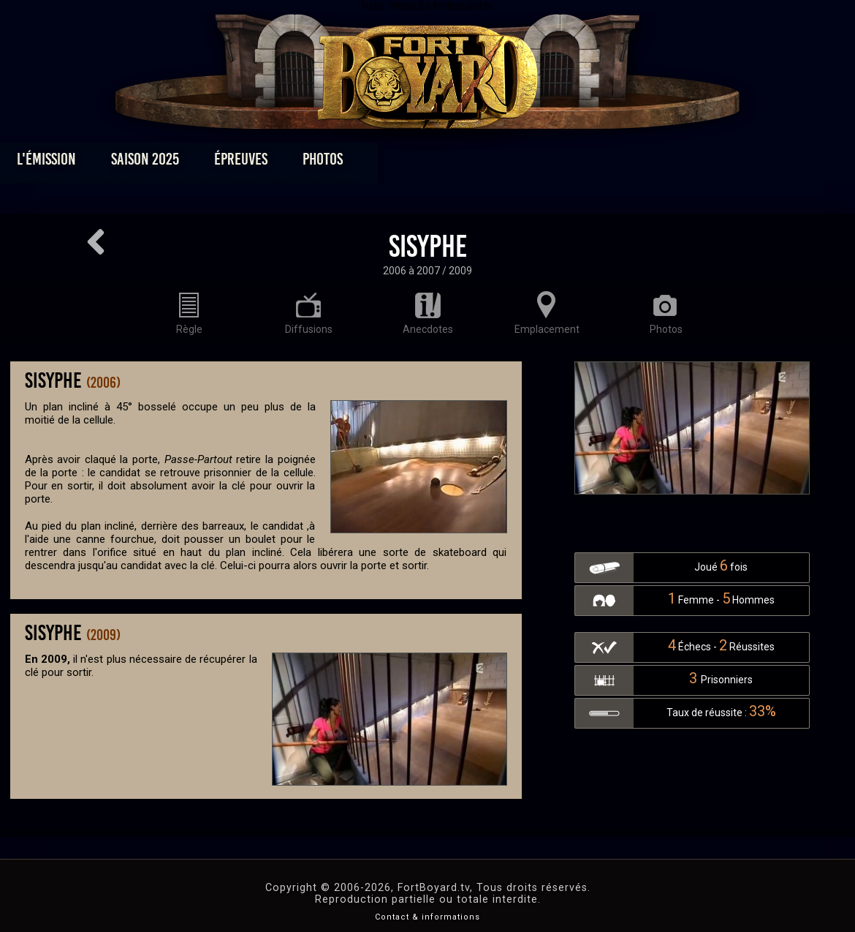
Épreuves (295, 163)
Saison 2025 (199, 163)
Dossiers (529, 163)
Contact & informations (427, 917)
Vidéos (450, 163)
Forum (607, 163)
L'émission (100, 163)
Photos (377, 163)
